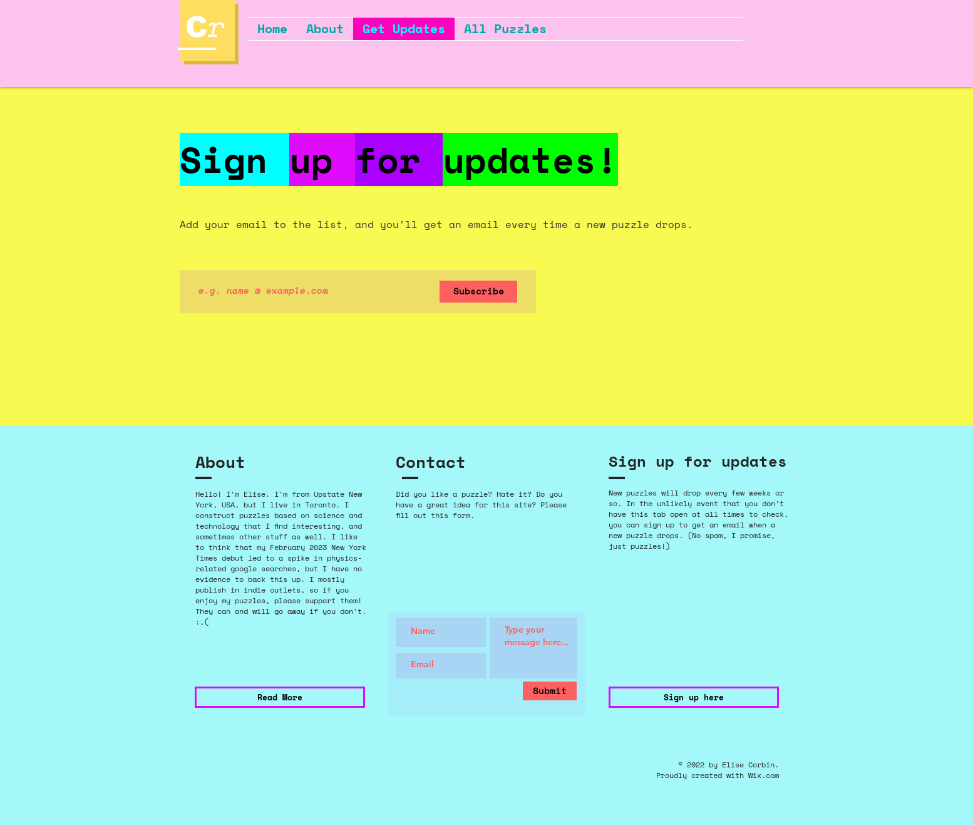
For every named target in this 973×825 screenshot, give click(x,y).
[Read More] (280, 697)
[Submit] (550, 691)
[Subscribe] (478, 292)
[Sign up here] (694, 697)
